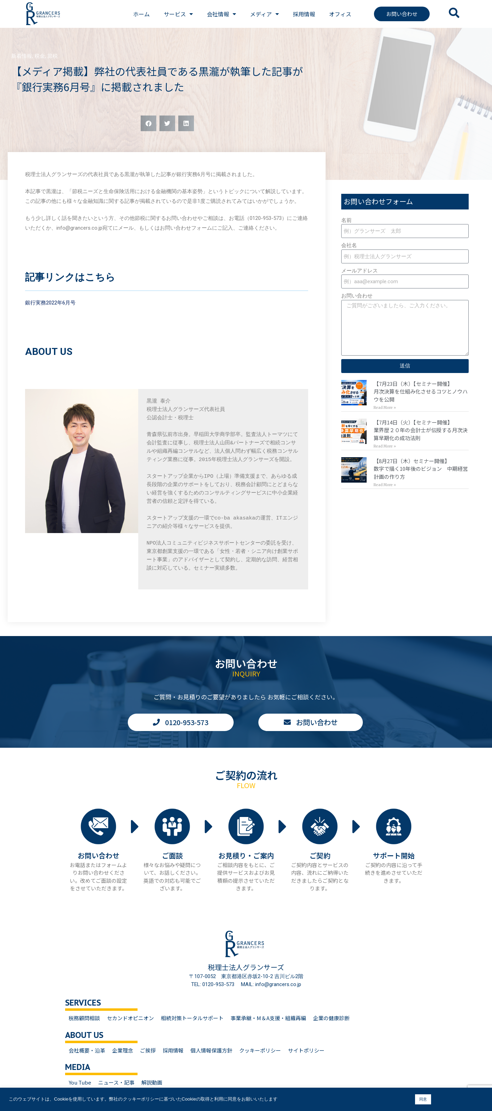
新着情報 (21, 56)
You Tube (80, 1082)
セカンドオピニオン (130, 1018)
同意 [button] (423, 1099)
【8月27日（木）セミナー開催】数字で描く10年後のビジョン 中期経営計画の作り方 (421, 468)
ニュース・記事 (116, 1082)
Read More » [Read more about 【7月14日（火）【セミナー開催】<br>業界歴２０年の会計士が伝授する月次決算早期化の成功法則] (385, 446)
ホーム (141, 14)
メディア (264, 14)
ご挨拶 (148, 1050)
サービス (178, 14)
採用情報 (304, 14)
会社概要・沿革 (87, 1050)
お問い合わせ (357, 296)
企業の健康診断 (331, 1018)
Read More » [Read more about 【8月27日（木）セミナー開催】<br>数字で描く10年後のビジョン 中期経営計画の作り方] (385, 485)
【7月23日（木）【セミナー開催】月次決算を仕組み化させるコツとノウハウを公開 (421, 391)
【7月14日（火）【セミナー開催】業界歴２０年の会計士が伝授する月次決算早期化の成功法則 (421, 430)
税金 (39, 56)
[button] (148, 123)
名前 (346, 220)
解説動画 (151, 1082)
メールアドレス (359, 271)
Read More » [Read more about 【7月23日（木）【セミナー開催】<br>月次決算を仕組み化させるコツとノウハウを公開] (385, 407)
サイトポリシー (306, 1050)
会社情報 (221, 14)
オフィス (340, 14)
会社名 (349, 245)
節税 (52, 56)
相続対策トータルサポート (192, 1018)
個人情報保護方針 (211, 1050)
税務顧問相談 (84, 1018)
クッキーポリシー (260, 1050)
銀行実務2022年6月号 (50, 303)
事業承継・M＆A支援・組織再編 (268, 1018)
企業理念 (122, 1050)
